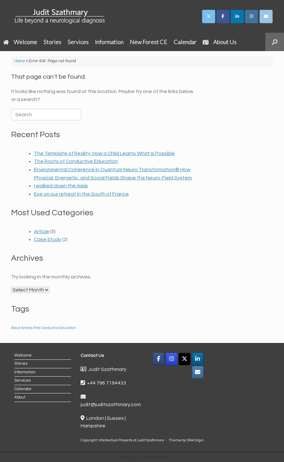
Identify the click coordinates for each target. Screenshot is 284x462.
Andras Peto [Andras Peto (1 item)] (30, 328)
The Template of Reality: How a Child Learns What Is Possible (104, 153)
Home (19, 61)
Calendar (185, 41)
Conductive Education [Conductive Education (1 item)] (58, 328)
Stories (52, 41)
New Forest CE (148, 41)
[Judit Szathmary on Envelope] (266, 16)
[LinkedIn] (198, 359)
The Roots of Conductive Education (76, 161)
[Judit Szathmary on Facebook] (222, 16)
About (19, 397)
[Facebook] (158, 359)
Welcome (20, 41)
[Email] (198, 372)
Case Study (47, 239)
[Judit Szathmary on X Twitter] (208, 16)
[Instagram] (171, 359)
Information (109, 41)
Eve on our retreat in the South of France (81, 194)
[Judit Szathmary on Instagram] (251, 16)
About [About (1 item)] (15, 328)
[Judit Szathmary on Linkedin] (237, 16)
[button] (274, 42)
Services (78, 41)
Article (41, 231)
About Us (219, 41)
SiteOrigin (195, 440)
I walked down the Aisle (61, 185)
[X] (184, 359)
